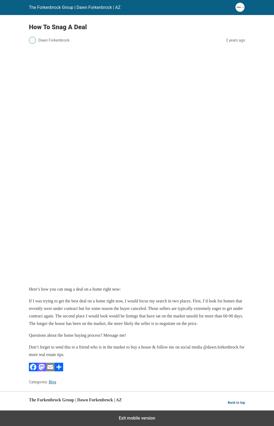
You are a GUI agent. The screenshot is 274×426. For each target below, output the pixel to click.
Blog (52, 382)
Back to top (236, 403)
